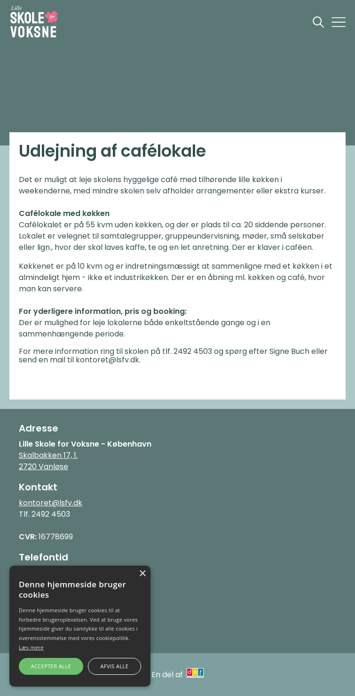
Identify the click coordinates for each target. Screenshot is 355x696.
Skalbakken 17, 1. (48, 455)
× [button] (142, 573)
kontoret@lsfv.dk (50, 502)
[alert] (79, 626)
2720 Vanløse (43, 466)
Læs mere (31, 647)
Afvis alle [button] (114, 666)
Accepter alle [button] (51, 666)
